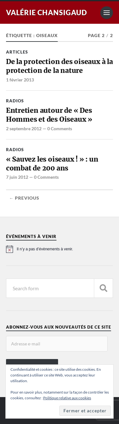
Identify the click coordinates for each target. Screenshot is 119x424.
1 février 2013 (20, 79)
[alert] (59, 249)
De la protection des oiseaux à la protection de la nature (59, 66)
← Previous (24, 198)
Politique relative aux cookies (67, 397)
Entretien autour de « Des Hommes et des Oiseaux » (49, 115)
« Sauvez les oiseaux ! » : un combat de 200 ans (52, 163)
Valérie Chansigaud (46, 12)
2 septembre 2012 (24, 128)
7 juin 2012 (17, 177)
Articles (17, 52)
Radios (15, 100)
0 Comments (59, 128)
